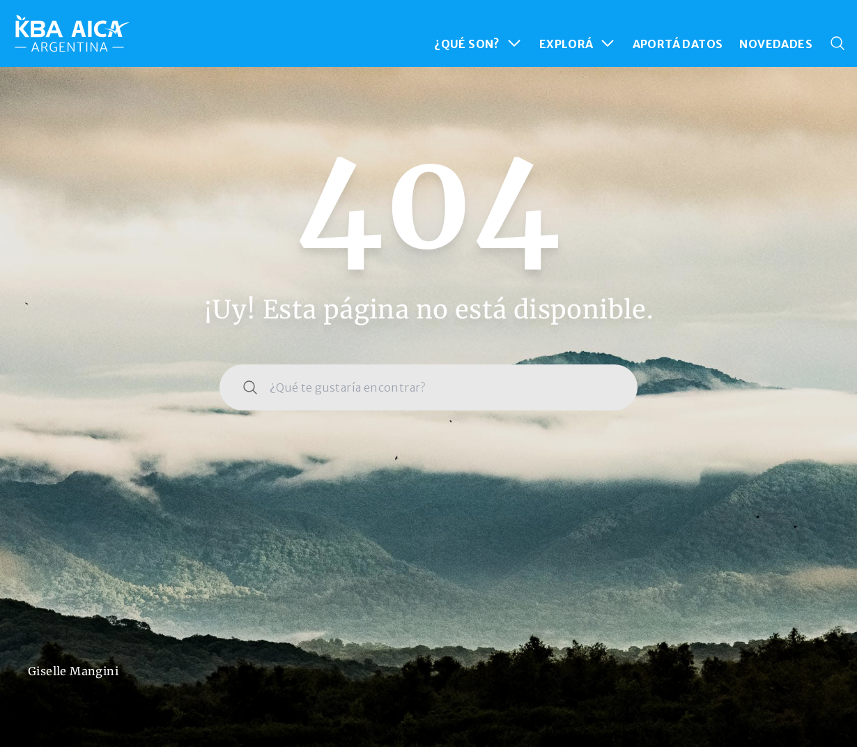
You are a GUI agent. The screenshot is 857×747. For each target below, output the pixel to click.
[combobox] (428, 387)
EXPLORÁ (577, 43)
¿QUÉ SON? (478, 43)
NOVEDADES (775, 44)
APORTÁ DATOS (678, 44)
